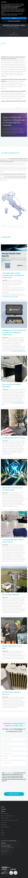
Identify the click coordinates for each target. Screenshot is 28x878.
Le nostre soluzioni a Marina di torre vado (9, 820)
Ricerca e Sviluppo (4, 813)
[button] (26, 2)
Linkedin (2, 832)
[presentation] (11, 785)
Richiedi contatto (14, 794)
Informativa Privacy (9, 772)
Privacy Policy (3, 822)
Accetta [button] (14, 18)
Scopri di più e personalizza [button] (14, 21)
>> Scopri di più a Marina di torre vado (10, 296)
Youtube (2, 834)
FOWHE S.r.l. (9, 854)
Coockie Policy (4, 824)
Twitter (2, 830)
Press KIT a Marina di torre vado (7, 815)
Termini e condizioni (5, 818)
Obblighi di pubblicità (5, 826)
